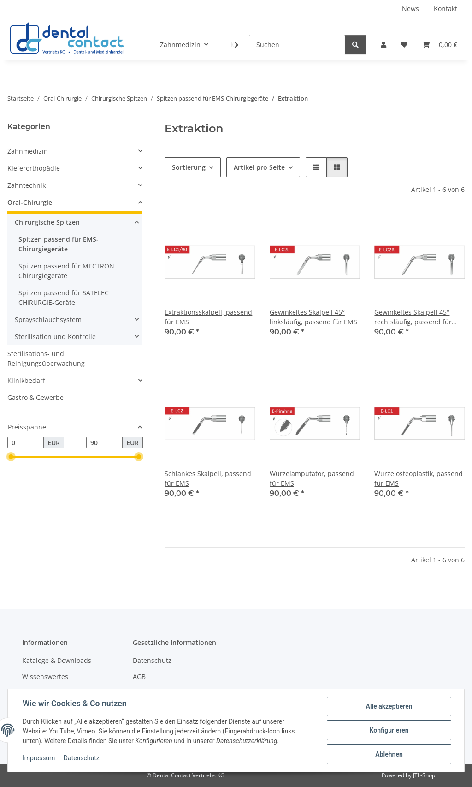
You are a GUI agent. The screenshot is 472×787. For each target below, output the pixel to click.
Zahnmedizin (27, 151)
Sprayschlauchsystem (48, 319)
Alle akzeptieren (389, 706)
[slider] (11, 457)
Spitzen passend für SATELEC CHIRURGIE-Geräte (63, 297)
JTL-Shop (424, 775)
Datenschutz (82, 758)
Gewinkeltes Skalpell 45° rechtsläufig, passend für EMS (413, 317)
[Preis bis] (104, 443)
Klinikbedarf (26, 380)
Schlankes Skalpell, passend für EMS (208, 478)
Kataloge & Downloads (56, 660)
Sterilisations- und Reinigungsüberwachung (46, 358)
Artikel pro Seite (259, 167)
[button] (383, 44)
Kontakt (445, 8)
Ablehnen (388, 754)
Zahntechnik (26, 185)
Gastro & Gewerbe (35, 397)
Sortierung (189, 167)
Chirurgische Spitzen (47, 222)
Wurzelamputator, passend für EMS (312, 478)
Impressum (39, 758)
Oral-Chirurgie (29, 202)
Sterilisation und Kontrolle (55, 336)
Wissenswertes (45, 676)
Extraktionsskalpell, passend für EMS (208, 317)
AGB (139, 676)
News (410, 8)
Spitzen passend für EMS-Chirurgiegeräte (58, 244)
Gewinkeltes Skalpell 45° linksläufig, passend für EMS (313, 317)
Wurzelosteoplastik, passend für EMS (418, 478)
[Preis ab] (25, 443)
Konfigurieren (388, 730)
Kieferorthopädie (33, 168)
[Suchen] (297, 44)
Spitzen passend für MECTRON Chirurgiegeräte (66, 271)
